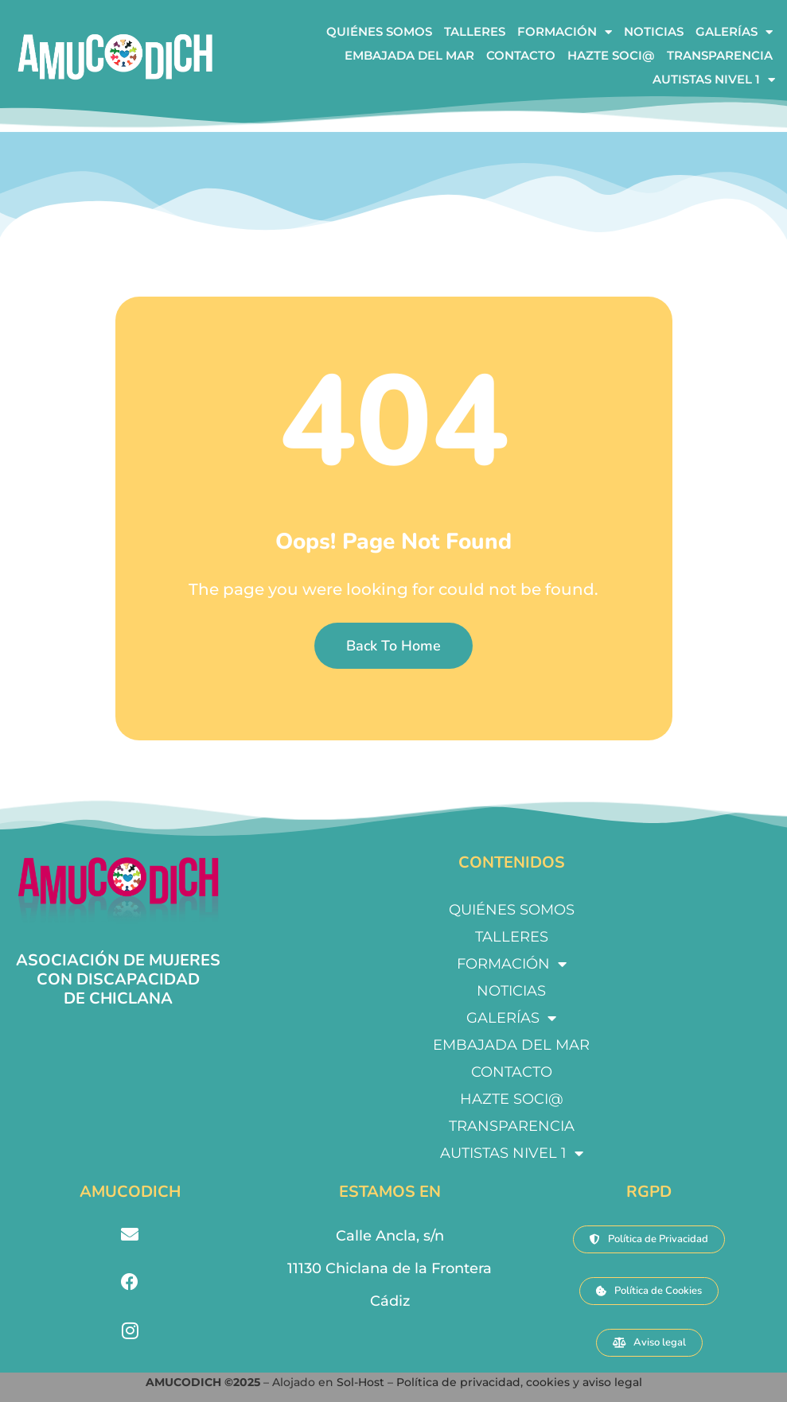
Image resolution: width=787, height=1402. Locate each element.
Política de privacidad (458, 1382)
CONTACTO (520, 55)
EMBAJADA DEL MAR (409, 55)
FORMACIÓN (564, 32)
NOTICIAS (654, 31)
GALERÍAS (734, 32)
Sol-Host (362, 1382)
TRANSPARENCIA (720, 55)
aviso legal (612, 1382)
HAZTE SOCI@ (611, 55)
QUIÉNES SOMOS (379, 31)
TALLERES (474, 31)
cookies (548, 1382)
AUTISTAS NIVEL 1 (714, 79)
